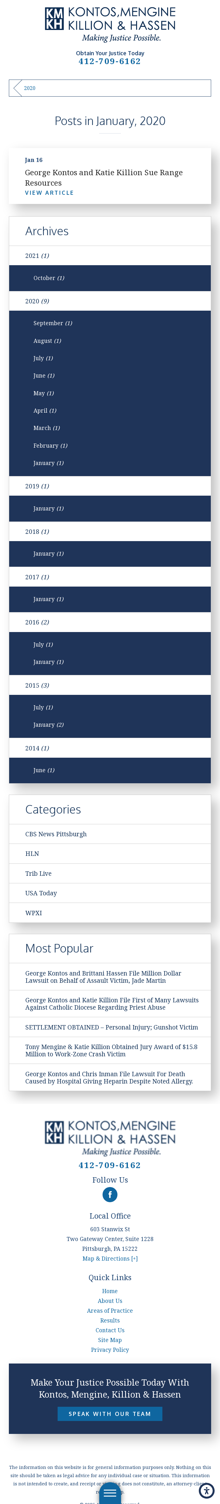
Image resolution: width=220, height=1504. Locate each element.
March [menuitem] (47, 428)
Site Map (110, 1340)
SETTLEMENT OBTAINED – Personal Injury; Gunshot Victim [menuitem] (111, 1027)
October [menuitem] (49, 278)
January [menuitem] (48, 463)
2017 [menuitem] (37, 577)
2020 (29, 88)
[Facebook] (110, 1194)
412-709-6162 (110, 61)
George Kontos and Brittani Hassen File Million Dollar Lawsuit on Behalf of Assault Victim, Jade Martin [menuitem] (103, 977)
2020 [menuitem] (37, 301)
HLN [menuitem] (32, 853)
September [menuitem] (53, 323)
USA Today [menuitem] (41, 893)
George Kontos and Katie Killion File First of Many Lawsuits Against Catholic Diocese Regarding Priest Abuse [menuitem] (112, 1004)
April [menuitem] (45, 410)
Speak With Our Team (110, 1413)
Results (110, 1320)
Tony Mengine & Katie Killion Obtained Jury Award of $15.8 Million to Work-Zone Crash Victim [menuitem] (111, 1050)
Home (110, 1291)
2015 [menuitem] (37, 685)
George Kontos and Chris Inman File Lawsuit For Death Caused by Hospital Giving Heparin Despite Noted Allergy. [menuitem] (109, 1077)
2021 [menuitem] (37, 255)
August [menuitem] (47, 340)
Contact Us (110, 1330)
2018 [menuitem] (37, 531)
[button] (207, 1491)
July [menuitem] (43, 358)
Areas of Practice (110, 1310)
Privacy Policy (110, 1349)
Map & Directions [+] (110, 1258)
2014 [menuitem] (37, 748)
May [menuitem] (43, 393)
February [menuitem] (50, 445)
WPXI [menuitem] (33, 913)
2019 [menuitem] (37, 486)
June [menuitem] (44, 375)
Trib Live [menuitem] (38, 873)
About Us (110, 1300)
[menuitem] (110, 1291)
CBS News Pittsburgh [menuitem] (56, 834)
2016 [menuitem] (37, 622)
